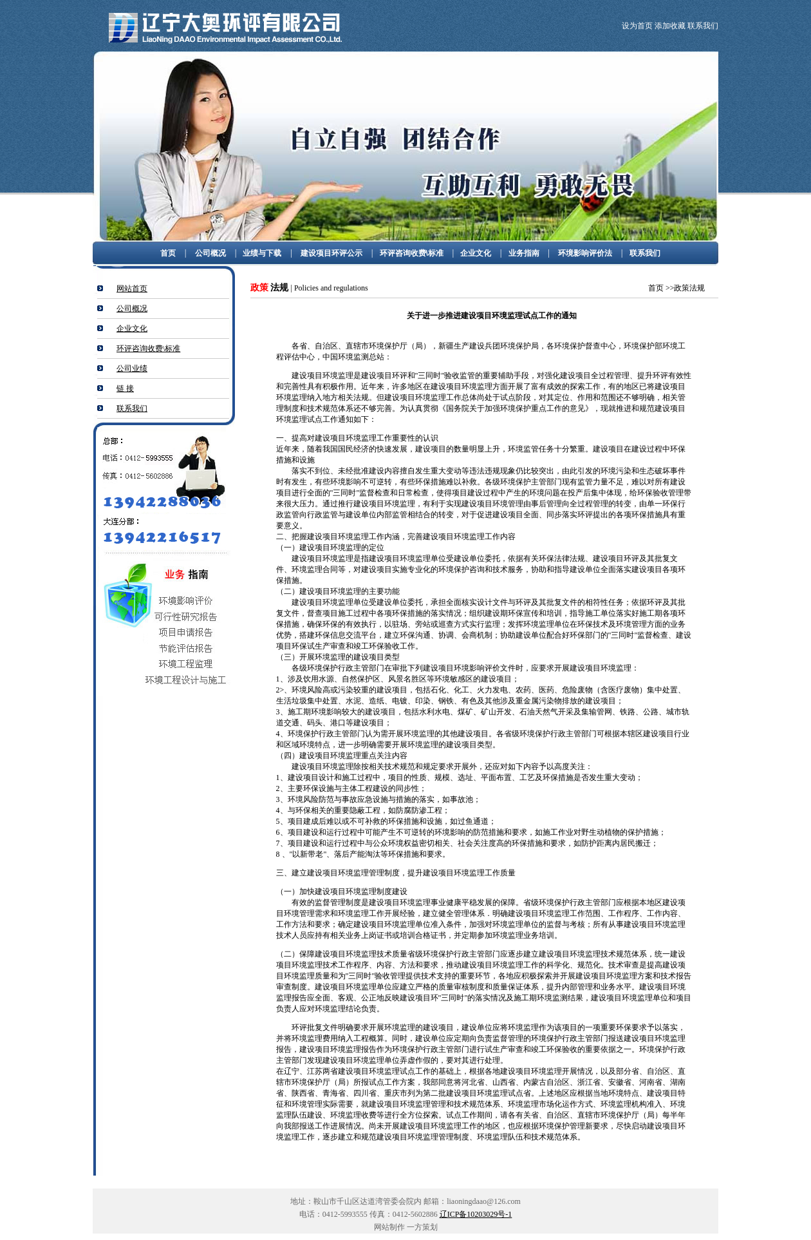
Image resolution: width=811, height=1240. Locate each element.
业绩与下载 (262, 253)
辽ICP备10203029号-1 (476, 1214)
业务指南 (523, 253)
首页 (168, 253)
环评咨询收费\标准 (411, 253)
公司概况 (210, 253)
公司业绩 (132, 368)
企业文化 (475, 253)
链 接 (125, 388)
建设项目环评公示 (331, 253)
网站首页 (132, 288)
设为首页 (637, 25)
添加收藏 (671, 25)
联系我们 (702, 25)
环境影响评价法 (585, 253)
